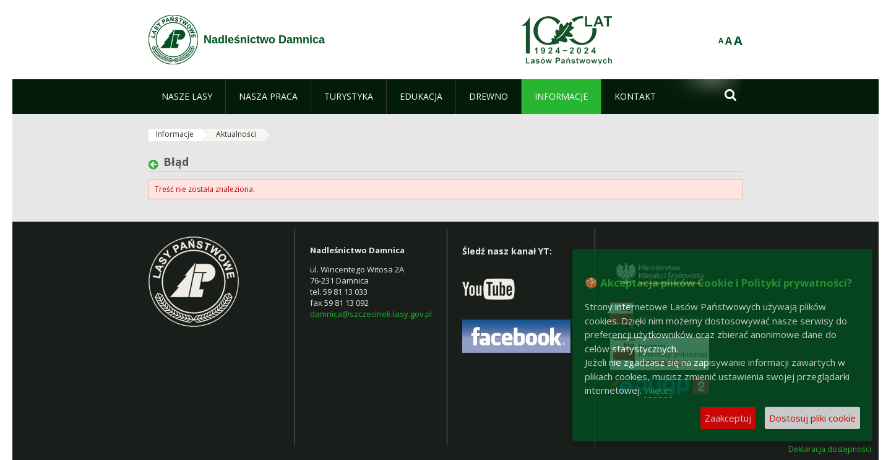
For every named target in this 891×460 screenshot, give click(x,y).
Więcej (658, 390)
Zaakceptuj (728, 418)
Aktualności (236, 134)
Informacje (175, 134)
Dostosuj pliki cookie (812, 418)
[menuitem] (186, 96)
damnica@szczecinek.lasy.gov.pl (371, 313)
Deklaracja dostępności (829, 449)
